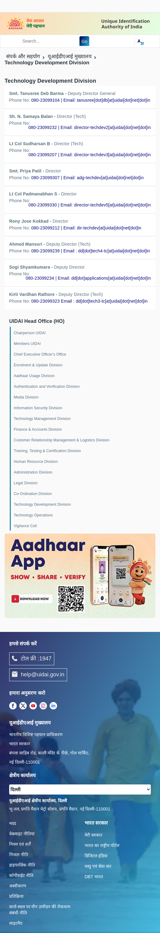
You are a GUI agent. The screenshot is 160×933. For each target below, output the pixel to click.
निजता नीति (18, 854)
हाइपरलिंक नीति (22, 865)
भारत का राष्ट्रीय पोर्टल (102, 845)
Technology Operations (33, 515)
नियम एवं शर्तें (20, 844)
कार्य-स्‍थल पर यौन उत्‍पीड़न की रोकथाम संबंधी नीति (39, 909)
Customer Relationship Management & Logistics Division (61, 440)
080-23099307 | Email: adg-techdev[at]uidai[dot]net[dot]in (87, 178)
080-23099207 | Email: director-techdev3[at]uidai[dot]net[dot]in (90, 155)
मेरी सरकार (93, 835)
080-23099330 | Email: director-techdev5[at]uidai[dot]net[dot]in (90, 205)
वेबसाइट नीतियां (22, 833)
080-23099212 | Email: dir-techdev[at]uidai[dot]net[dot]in (86, 228)
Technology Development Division (42, 504)
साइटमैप (15, 923)
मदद (12, 823)
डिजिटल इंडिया (96, 855)
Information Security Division (38, 408)
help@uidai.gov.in (38, 674)
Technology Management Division (42, 419)
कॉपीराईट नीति (21, 875)
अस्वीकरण (17, 885)
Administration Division (33, 472)
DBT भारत (94, 876)
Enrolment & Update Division (38, 365)
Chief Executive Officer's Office (40, 354)
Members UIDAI (27, 344)
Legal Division (26, 483)
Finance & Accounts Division (38, 429)
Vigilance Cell (25, 526)
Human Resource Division (36, 461)
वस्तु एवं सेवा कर (98, 866)
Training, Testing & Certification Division (47, 451)
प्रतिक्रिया (16, 896)
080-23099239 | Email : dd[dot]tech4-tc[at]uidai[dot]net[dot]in (90, 251)
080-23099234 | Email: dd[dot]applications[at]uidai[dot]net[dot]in (88, 278)
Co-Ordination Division (33, 494)
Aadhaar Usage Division (34, 376)
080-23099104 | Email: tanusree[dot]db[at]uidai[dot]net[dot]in (90, 100)
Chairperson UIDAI (30, 333)
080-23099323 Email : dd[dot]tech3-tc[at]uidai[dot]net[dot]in (89, 301)
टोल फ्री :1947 (31, 659)
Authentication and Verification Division (47, 386)
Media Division (26, 397)
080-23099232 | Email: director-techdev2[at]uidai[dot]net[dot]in (90, 127)
